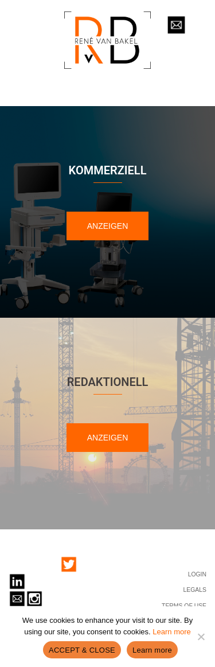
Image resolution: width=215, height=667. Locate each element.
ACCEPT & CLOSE (82, 650)
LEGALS (194, 590)
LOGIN (197, 574)
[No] (200, 636)
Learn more (171, 631)
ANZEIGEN (107, 226)
